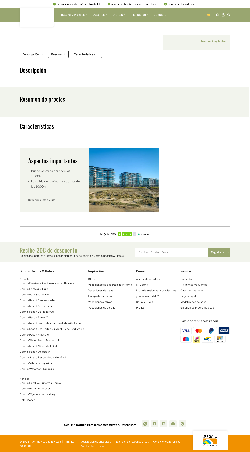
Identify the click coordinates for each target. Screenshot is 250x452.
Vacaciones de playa (100, 290)
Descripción (31, 54)
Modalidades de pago (193, 301)
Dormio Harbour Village (34, 288)
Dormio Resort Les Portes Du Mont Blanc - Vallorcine (52, 328)
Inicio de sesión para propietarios (156, 290)
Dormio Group (144, 301)
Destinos (100, 14)
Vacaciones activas (100, 301)
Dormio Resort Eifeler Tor (35, 317)
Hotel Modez (27, 399)
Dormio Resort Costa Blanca (37, 305)
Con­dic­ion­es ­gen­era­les (166, 441)
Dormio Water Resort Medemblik (40, 340)
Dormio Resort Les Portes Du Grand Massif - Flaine (50, 323)
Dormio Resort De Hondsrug (37, 311)
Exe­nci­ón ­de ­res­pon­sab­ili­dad (132, 441)
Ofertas (118, 14)
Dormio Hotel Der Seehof (35, 388)
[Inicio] (217, 15)
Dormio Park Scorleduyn (34, 294)
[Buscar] (229, 15)
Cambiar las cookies (92, 446)
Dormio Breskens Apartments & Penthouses (47, 283)
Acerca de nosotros (148, 278)
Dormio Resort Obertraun (35, 351)
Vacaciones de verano (101, 307)
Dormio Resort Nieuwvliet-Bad (38, 345)
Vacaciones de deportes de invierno (110, 284)
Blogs (91, 278)
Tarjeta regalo (188, 296)
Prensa (140, 307)
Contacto (160, 14)
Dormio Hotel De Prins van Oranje (40, 382)
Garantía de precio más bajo (197, 307)
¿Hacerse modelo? (147, 296)
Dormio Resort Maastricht (35, 334)
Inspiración (139, 14)
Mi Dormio (142, 284)
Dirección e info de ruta (41, 199)
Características (84, 54)
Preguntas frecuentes (193, 284)
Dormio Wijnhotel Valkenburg (38, 394)
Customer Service (191, 290)
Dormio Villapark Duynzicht (36, 363)
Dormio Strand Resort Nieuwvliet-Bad (43, 357)
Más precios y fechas (213, 41)
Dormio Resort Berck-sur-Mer (38, 300)
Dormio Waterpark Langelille (37, 368)
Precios (56, 54)
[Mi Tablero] (223, 15)
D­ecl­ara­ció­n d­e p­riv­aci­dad (95, 441)
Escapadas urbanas (100, 296)
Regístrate (217, 252)
